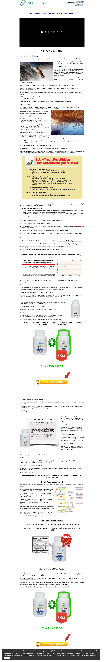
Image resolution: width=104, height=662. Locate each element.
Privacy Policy (85, 655)
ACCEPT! (7, 658)
